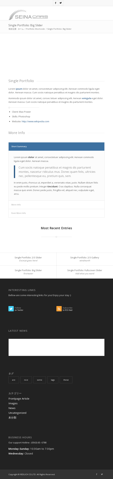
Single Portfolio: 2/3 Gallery (84, 257)
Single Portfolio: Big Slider (25, 25)
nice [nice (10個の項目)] (26, 379)
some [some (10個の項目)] (39, 379)
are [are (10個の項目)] (13, 379)
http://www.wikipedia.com (35, 121)
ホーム (21, 29)
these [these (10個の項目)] (66, 379)
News (11, 408)
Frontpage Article (18, 398)
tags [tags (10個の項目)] (53, 379)
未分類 (12, 417)
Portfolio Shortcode (35, 29)
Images (13, 403)
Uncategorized (17, 412)
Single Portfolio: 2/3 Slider (28, 257)
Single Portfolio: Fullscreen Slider (84, 270)
